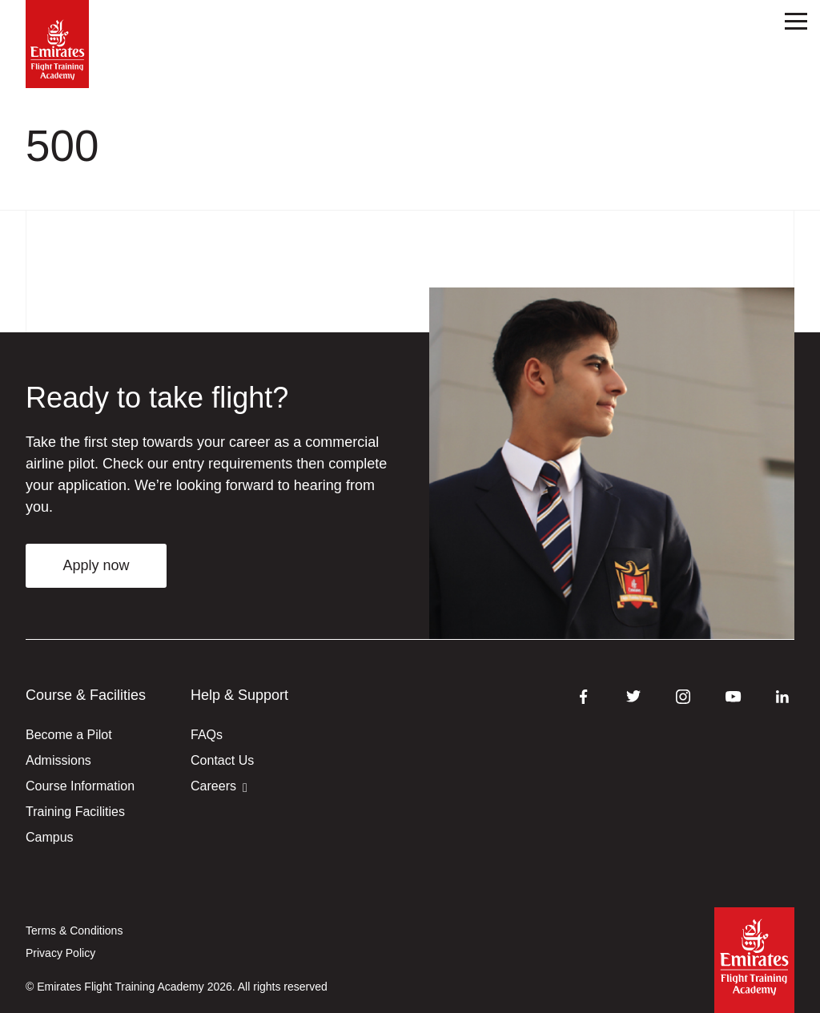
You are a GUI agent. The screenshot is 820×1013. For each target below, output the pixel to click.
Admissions (58, 760)
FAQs (207, 735)
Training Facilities (75, 811)
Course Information (80, 786)
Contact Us (222, 760)
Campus (50, 837)
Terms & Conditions (74, 930)
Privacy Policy (60, 953)
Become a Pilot (69, 735)
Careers (219, 786)
